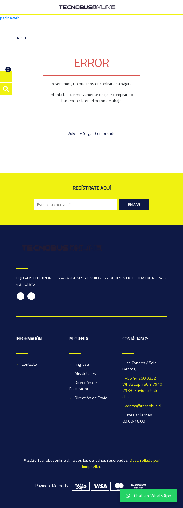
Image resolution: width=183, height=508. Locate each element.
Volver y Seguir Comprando (92, 133)
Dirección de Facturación (83, 385)
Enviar (134, 204)
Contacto (29, 364)
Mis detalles (85, 373)
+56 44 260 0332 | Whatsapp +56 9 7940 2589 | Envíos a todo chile (142, 387)
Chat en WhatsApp (148, 495)
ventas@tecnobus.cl (143, 406)
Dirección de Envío (91, 398)
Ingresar (82, 364)
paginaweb (10, 18)
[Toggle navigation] (163, 7)
